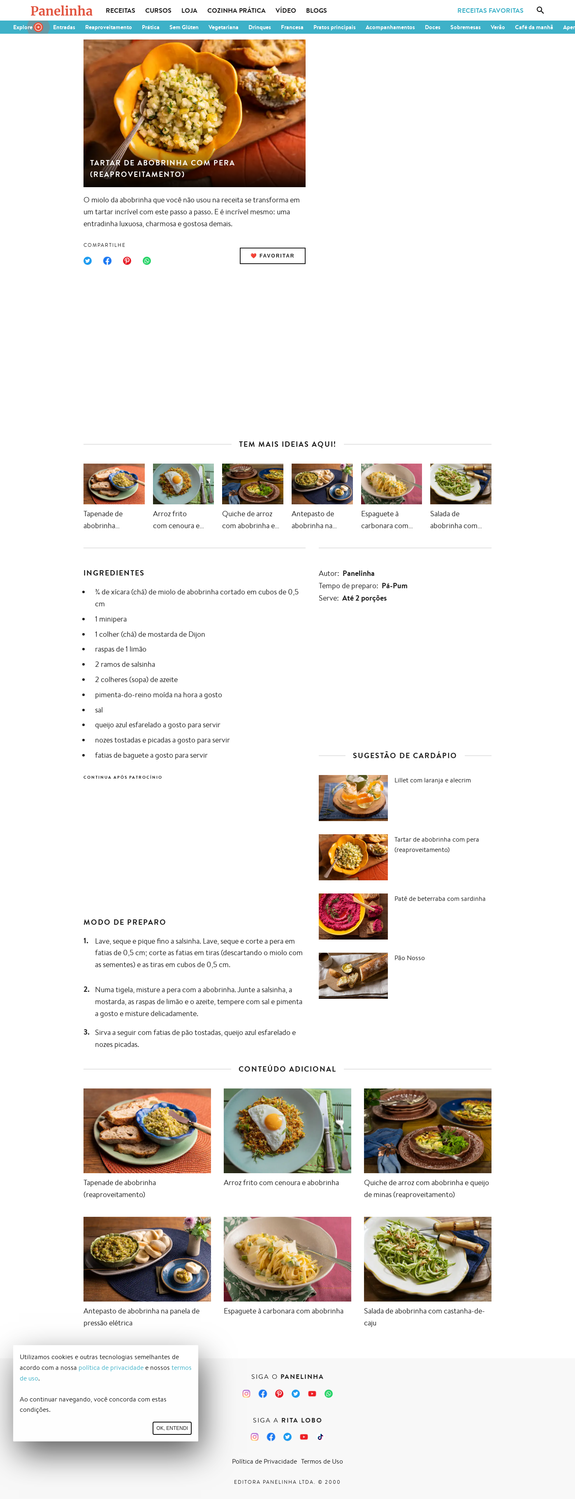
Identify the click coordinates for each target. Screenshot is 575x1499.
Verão (498, 27)
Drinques (259, 27)
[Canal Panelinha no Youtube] (312, 1393)
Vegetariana (224, 27)
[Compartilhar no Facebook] (107, 261)
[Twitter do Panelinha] (296, 1393)
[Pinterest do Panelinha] (279, 1393)
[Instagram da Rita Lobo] (254, 1437)
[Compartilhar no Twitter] (87, 261)
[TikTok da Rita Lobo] (320, 1437)
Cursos (158, 10)
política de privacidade (111, 1367)
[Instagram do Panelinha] (246, 1393)
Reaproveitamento (108, 27)
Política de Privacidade (264, 1461)
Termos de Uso (322, 1461)
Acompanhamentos (390, 27)
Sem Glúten (184, 27)
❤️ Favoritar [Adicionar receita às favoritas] (272, 256)
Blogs (316, 10)
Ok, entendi (172, 1428)
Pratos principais (334, 27)
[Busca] (540, 10)
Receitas (120, 10)
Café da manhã (534, 27)
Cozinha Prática (236, 10)
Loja (189, 10)
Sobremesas (465, 27)
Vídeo (286, 10)
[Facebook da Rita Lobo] (271, 1437)
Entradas (64, 27)
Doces (433, 27)
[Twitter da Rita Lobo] (287, 1437)
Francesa (292, 27)
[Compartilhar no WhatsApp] (147, 261)
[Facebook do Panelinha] (263, 1393)
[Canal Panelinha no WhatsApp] (328, 1393)
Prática (151, 27)
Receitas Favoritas (490, 10)
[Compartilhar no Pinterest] (127, 261)
